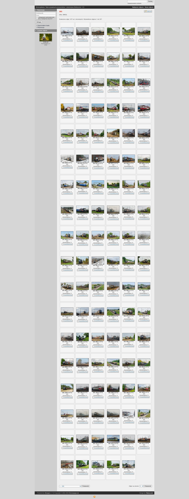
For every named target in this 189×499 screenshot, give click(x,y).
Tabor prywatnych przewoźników (55, 7)
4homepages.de (74, 493)
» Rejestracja (40, 27)
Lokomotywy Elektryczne (73, 7)
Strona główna (40, 7)
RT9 (70, 36)
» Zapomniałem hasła (42, 25)
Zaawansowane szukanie (134, 3)
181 (67, 37)
